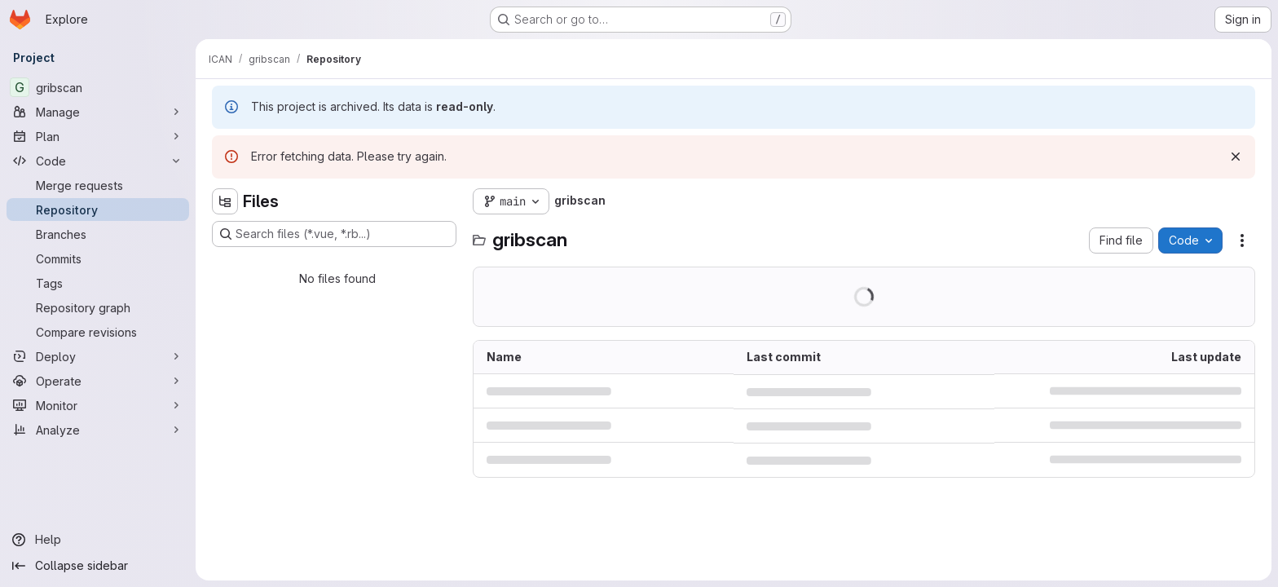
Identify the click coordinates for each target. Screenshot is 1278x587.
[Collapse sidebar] (98, 565)
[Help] (98, 539)
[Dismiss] (1235, 156)
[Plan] (98, 136)
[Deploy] (98, 356)
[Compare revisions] (98, 331)
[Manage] (98, 111)
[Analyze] (98, 429)
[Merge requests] (98, 185)
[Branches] (98, 234)
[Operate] (98, 380)
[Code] (98, 160)
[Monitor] (98, 405)
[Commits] (98, 258)
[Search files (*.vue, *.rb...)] (334, 234)
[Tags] (98, 282)
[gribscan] (98, 87)
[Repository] (98, 209)
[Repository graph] (98, 307)
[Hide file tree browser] (225, 201)
